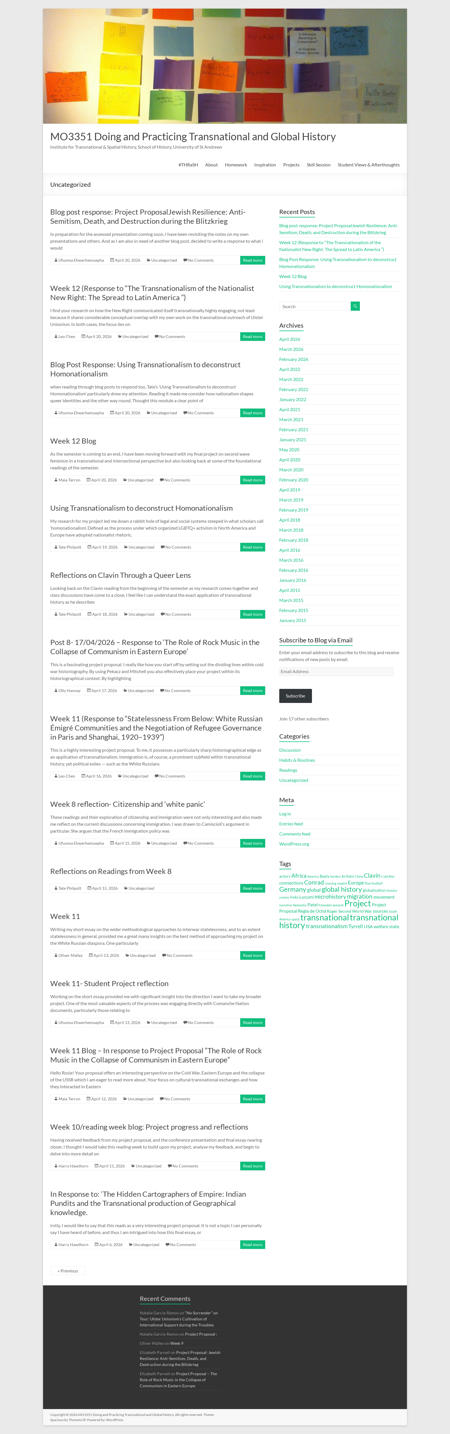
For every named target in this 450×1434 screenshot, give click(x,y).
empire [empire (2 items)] (342, 883)
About (211, 164)
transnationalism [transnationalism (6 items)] (327, 926)
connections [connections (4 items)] (291, 882)
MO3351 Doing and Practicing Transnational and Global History (193, 136)
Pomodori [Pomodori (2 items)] (325, 905)
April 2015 (289, 590)
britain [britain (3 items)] (348, 876)
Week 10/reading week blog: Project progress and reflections (149, 1126)
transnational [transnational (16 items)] (324, 917)
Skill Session (319, 164)
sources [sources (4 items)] (380, 911)
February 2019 (293, 509)
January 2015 (292, 620)
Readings (288, 770)
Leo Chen (67, 336)
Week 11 (65, 916)
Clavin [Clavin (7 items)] (372, 875)
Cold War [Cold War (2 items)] (388, 876)
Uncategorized (164, 260)
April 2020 (289, 459)
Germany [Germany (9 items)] (292, 889)
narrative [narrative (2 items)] (285, 905)
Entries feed (291, 823)
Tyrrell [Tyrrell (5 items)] (355, 926)
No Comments (201, 260)
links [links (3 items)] (294, 897)
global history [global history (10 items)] (342, 889)
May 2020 (289, 449)
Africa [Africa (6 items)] (299, 875)
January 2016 (292, 580)
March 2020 (291, 469)
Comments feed (295, 833)
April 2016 (289, 550)
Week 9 (176, 1343)
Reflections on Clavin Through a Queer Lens (120, 575)
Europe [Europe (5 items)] (356, 882)
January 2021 (292, 439)
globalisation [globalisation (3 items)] (374, 890)
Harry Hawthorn (73, 1165)
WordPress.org (294, 843)
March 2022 (291, 379)
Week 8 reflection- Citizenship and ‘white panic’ (127, 804)
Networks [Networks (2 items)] (300, 905)
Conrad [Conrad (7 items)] (314, 882)
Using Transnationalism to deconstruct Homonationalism (141, 507)
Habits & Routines (297, 760)
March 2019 (291, 499)
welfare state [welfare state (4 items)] (386, 926)
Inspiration (265, 164)
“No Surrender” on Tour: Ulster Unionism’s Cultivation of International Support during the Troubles (179, 1318)
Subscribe (295, 695)
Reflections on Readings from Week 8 (111, 871)
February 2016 (293, 570)
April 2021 (289, 409)
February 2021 (293, 429)
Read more (252, 260)
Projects (291, 164)
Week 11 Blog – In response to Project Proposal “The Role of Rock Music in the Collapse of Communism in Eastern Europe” (156, 1055)
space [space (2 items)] (296, 919)
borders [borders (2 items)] (335, 876)
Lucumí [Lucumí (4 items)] (306, 896)
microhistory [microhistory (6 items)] (330, 896)
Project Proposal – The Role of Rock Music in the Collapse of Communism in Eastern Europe (178, 1379)
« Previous (68, 1270)
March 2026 (291, 349)
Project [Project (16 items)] (357, 903)
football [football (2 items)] (377, 883)
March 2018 (291, 530)
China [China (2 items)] (359, 876)
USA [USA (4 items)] (368, 926)
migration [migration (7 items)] (360, 896)
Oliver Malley (71, 955)
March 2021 (291, 419)
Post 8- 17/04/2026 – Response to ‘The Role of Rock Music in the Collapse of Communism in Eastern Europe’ (155, 647)
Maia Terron (69, 479)
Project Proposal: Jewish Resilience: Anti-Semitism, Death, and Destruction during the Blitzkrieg (180, 1358)
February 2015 (293, 610)
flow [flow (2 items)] (368, 883)
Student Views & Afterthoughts (369, 164)
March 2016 (291, 560)
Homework (236, 164)
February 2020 (293, 479)
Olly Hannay (70, 690)
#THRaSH (188, 164)
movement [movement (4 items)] (384, 896)
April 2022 (289, 369)
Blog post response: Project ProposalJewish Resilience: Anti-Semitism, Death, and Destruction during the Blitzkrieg (148, 216)
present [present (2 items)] (338, 905)
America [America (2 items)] (313, 876)
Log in (285, 813)
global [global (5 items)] (314, 890)
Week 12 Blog (73, 440)
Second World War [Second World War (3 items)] (355, 911)
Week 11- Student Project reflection (109, 983)
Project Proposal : (201, 1334)
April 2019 (289, 489)
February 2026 (293, 359)
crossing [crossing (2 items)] (330, 883)
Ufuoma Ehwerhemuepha (81, 260)
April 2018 (289, 519)
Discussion (290, 750)
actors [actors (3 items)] (284, 876)
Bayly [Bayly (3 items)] (324, 876)
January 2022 (292, 399)
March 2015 (291, 600)
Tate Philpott (70, 547)
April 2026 (289, 339)
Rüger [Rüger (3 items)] (332, 911)
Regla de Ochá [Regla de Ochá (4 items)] (312, 911)
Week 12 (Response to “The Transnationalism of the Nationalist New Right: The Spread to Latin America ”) (152, 292)
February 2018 (293, 540)
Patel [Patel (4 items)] (312, 904)
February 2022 (293, 389)
